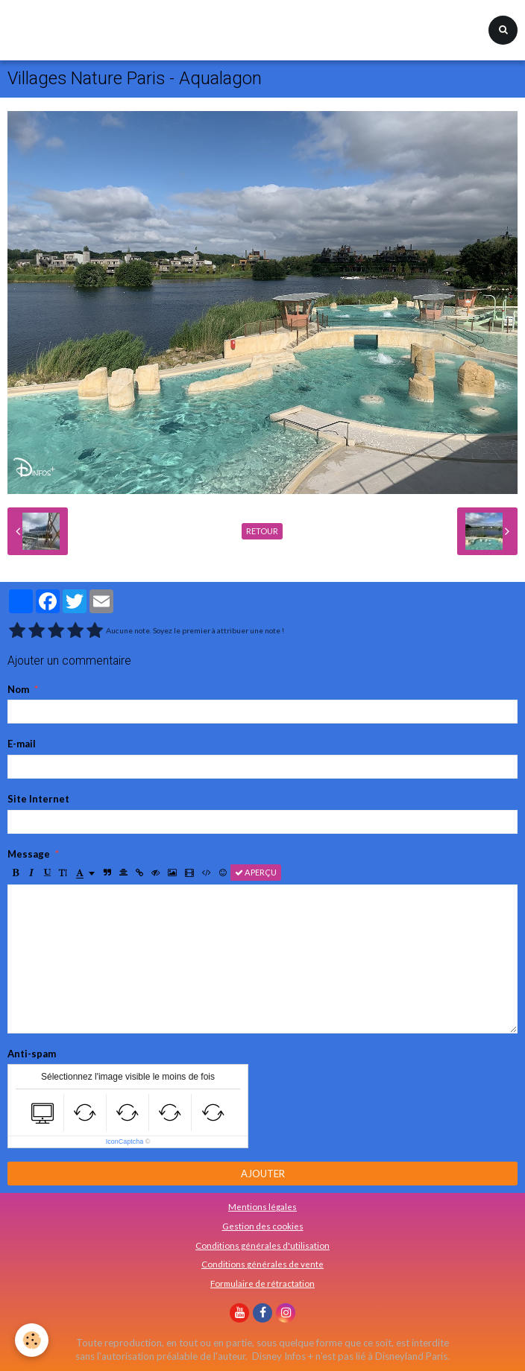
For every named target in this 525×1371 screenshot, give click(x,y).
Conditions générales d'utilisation (262, 1245)
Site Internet (38, 799)
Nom (18, 689)
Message (28, 854)
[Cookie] (31, 1340)
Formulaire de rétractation (262, 1283)
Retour (262, 531)
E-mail (21, 744)
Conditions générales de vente (262, 1263)
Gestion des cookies (263, 1225)
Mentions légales (262, 1206)
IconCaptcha (125, 1141)
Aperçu (256, 872)
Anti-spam (31, 1054)
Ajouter (263, 1174)
